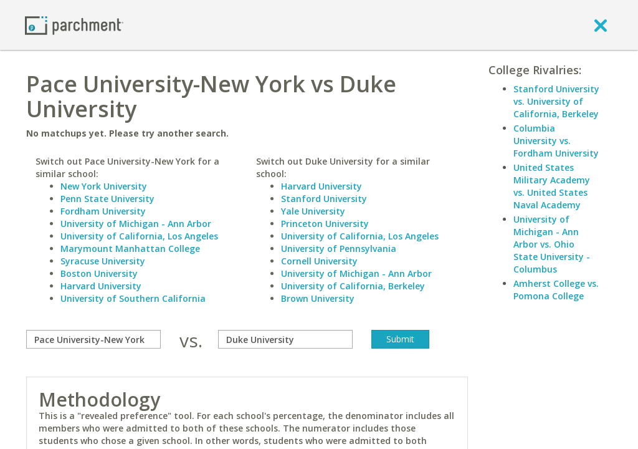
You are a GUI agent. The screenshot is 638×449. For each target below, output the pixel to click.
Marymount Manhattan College (130, 248)
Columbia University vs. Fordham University (556, 140)
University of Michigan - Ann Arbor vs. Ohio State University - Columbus (551, 244)
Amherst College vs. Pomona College (556, 290)
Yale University (313, 211)
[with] (285, 339)
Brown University (318, 298)
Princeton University (325, 223)
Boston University (99, 273)
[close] (600, 24)
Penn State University (107, 199)
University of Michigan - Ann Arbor (135, 223)
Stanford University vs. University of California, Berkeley (556, 101)
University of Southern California (133, 298)
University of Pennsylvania (338, 248)
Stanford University (324, 199)
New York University (103, 186)
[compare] (93, 339)
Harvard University (100, 286)
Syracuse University (102, 261)
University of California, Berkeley (353, 286)
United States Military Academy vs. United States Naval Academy (551, 186)
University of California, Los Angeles (139, 236)
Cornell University (319, 261)
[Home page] (74, 25)
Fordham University (103, 211)
